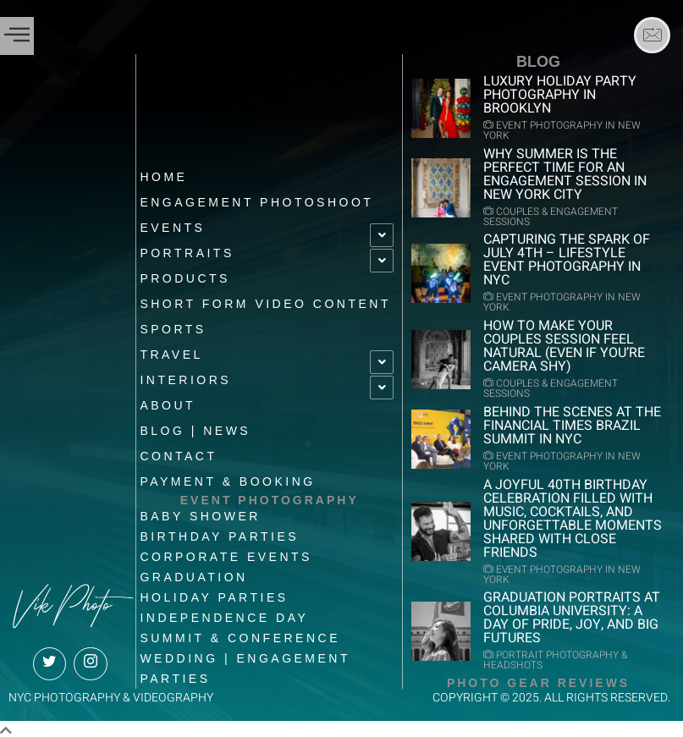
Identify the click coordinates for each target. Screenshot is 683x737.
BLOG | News (195, 426)
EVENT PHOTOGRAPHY (269, 496)
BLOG (538, 61)
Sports (173, 325)
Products (185, 274)
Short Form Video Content (265, 299)
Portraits (187, 249)
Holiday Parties (214, 593)
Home (163, 172)
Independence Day (224, 613)
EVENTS (172, 223)
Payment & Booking (227, 477)
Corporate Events (226, 552)
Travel (171, 350)
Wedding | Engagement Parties (245, 664)
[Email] (652, 35)
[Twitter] (49, 659)
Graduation (193, 573)
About (168, 401)
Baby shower (200, 512)
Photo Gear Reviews (538, 678)
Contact (178, 452)
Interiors (185, 375)
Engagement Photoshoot (256, 198)
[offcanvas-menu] (17, 35)
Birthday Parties (219, 532)
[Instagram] (90, 659)
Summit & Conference (240, 634)
